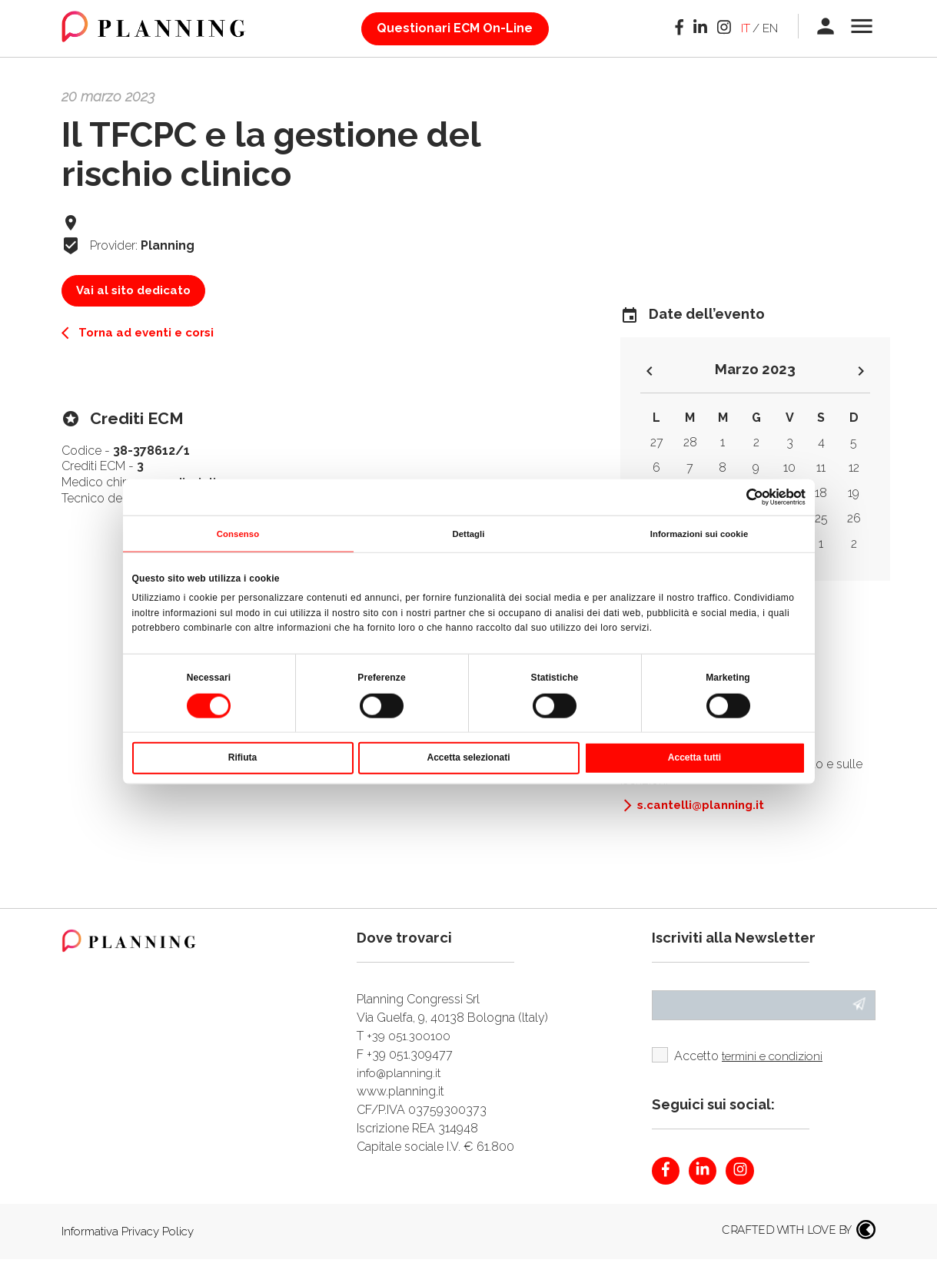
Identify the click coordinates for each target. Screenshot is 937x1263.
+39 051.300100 (410, 1036)
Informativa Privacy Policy (131, 1235)
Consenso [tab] (238, 534)
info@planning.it (400, 1073)
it (743, 29)
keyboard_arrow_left (649, 372)
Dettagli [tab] (468, 534)
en (768, 29)
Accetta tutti (694, 758)
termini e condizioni (777, 1058)
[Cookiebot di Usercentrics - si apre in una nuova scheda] (738, 496)
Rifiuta (242, 758)
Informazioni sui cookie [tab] (699, 534)
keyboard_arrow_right (861, 372)
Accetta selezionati (468, 758)
